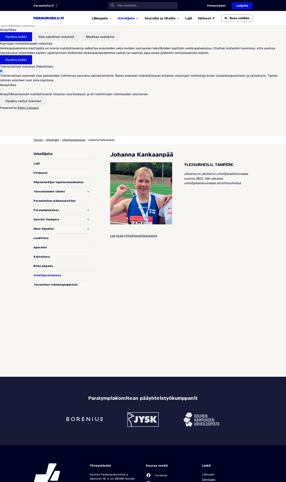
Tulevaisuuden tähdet (49, 191)
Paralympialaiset (46, 210)
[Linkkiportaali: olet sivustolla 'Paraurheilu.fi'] (44, 5)
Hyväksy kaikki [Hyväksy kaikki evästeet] (16, 37)
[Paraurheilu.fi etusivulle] (49, 18)
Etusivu (38, 140)
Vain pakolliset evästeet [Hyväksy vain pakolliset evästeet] (56, 37)
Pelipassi (40, 173)
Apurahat (40, 247)
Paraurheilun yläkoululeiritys (55, 201)
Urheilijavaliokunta (73, 140)
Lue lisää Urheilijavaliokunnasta (133, 236)
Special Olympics (46, 219)
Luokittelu (41, 238)
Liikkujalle (208, 474)
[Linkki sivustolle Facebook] (171, 475)
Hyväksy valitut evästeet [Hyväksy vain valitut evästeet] (23, 101)
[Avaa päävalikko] (236, 18)
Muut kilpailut (44, 229)
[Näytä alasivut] (88, 191)
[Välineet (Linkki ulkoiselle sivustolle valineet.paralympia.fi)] (206, 18)
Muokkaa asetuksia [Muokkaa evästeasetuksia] (100, 37)
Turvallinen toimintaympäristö (56, 284)
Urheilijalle (52, 140)
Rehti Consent (28, 108)
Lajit (37, 163)
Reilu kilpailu (43, 266)
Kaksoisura (42, 257)
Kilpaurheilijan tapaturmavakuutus (59, 182)
